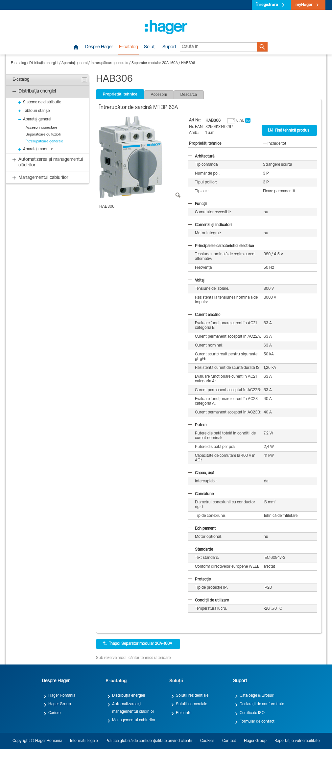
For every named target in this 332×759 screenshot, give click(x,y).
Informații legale (84, 741)
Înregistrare (267, 5)
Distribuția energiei (43, 63)
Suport (169, 47)
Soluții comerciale (191, 704)
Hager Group (59, 704)
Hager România (61, 696)
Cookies (207, 741)
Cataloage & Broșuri (257, 696)
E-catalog (128, 47)
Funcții (197, 204)
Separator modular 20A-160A (154, 63)
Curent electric (204, 315)
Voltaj (196, 281)
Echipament (202, 529)
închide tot (274, 144)
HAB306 (188, 63)
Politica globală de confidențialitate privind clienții (149, 741)
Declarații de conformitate (262, 704)
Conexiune (201, 494)
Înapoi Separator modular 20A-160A (137, 643)
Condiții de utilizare (208, 600)
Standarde (200, 550)
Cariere (54, 713)
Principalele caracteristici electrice (221, 246)
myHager (304, 5)
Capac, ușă (201, 473)
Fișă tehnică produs (288, 130)
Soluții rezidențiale (192, 696)
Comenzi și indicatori (210, 225)
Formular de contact (257, 722)
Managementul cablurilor (133, 720)
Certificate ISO (252, 713)
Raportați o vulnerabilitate (297, 741)
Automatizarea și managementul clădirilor (133, 707)
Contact (229, 741)
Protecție (199, 579)
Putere (197, 425)
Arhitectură (201, 156)
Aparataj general (74, 63)
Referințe (183, 713)
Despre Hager (99, 47)
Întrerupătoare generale (109, 63)
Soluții (150, 47)
